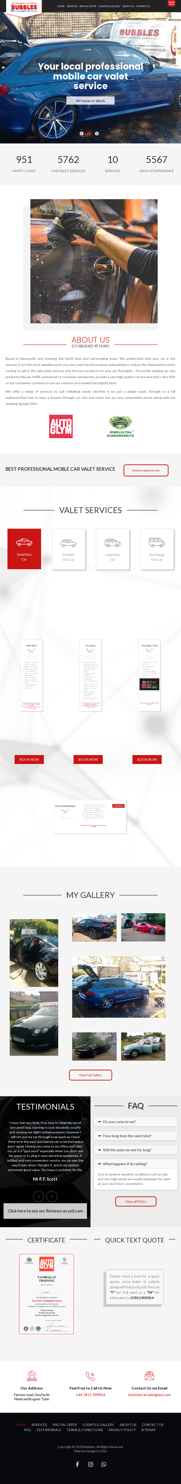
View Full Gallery (90, 1075)
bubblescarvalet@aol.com (149, 1394)
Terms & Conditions (84, 1430)
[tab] (135, 1121)
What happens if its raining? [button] (124, 1163)
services (72, 6)
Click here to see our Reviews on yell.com (45, 1210)
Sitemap (148, 1430)
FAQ (27, 1430)
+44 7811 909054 (90, 1394)
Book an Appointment (146, 470)
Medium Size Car (68, 549)
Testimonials (48, 1430)
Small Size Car (24, 548)
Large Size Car (113, 549)
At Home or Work (90, 100)
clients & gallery (109, 6)
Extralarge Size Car (157, 549)
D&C (104, 1451)
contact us (143, 6)
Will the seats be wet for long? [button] (127, 1150)
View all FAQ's (135, 1201)
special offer (87, 6)
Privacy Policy (122, 1430)
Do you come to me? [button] (119, 1121)
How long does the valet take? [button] (127, 1135)
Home (61, 6)
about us (128, 6)
